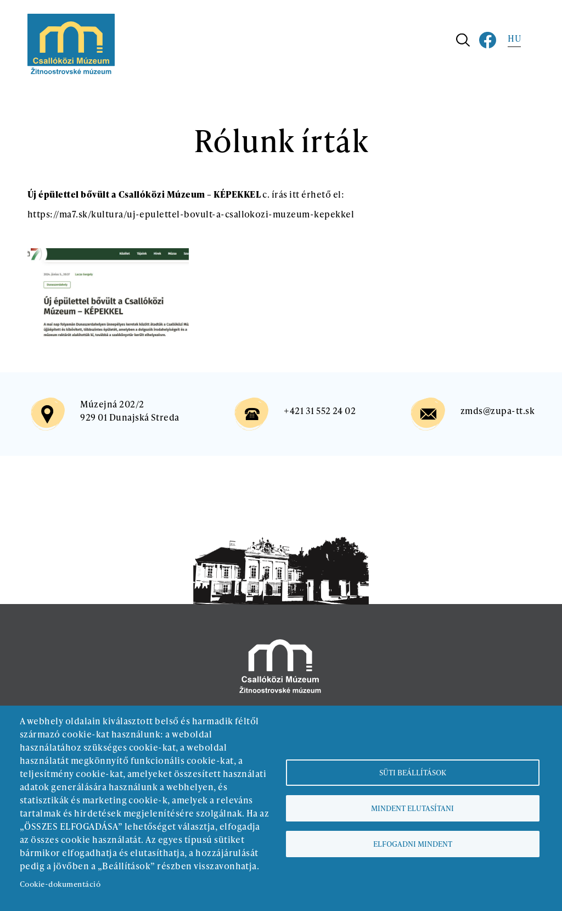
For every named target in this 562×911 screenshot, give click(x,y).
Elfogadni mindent (412, 844)
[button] (108, 254)
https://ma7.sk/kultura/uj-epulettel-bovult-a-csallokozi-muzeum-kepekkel (190, 214)
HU (514, 38)
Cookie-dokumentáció (60, 884)
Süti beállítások (412, 772)
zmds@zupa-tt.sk (497, 410)
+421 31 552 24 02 (320, 410)
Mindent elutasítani (412, 808)
